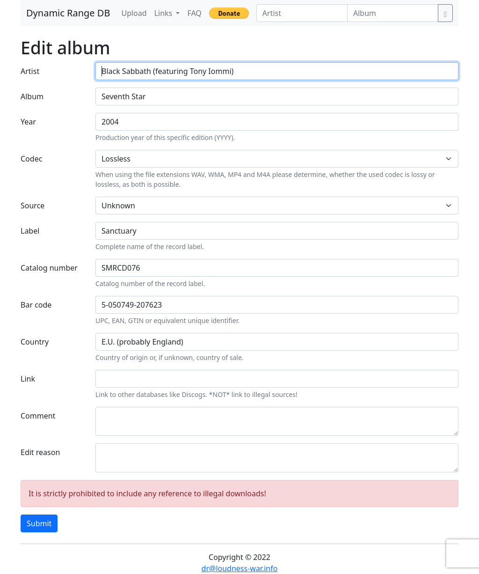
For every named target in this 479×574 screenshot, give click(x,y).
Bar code (36, 305)
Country (35, 342)
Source (32, 205)
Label (30, 231)
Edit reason (40, 452)
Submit (39, 523)
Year (28, 122)
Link (28, 379)
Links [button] (164, 13)
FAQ (194, 13)
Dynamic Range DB (68, 13)
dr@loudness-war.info (240, 568)
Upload (133, 13)
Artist (30, 71)
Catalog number (49, 268)
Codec (31, 159)
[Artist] (302, 13)
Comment (38, 416)
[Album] (392, 13)
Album (32, 96)
